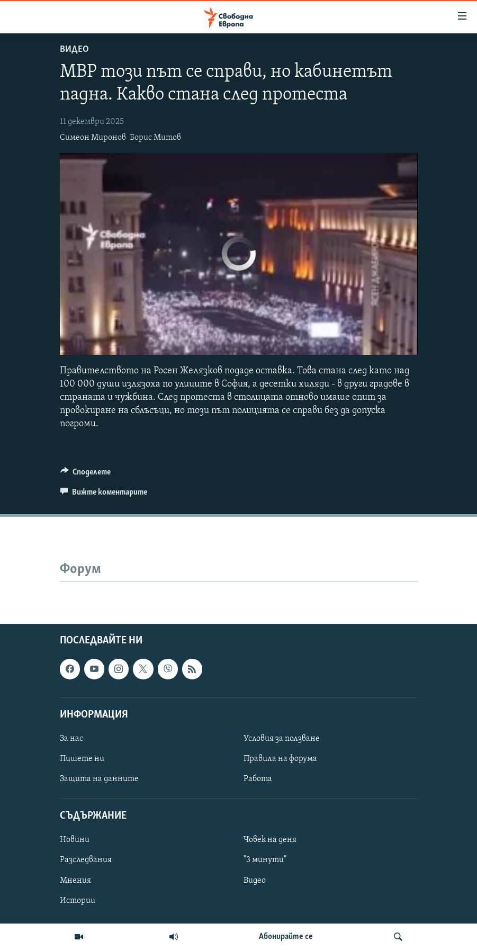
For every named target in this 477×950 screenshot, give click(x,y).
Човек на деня (270, 840)
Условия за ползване (282, 738)
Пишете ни (82, 759)
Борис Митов (155, 137)
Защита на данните (99, 779)
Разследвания (86, 860)
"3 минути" (265, 860)
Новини (74, 840)
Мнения (75, 880)
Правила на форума (280, 759)
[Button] (85, 474)
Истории (77, 900)
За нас (71, 738)
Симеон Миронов (93, 137)
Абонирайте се (286, 937)
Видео (74, 49)
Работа (258, 779)
